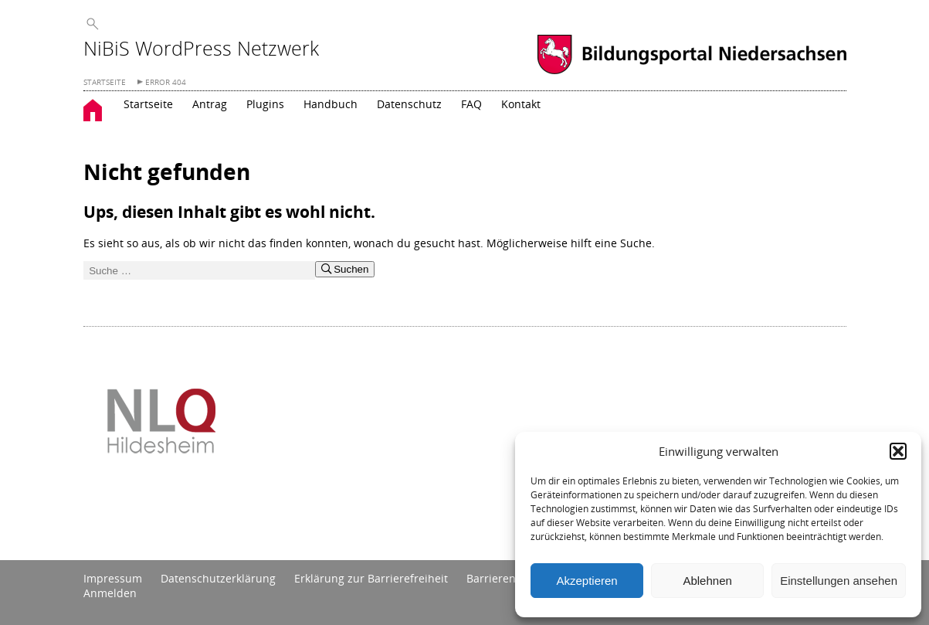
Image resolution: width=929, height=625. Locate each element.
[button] (898, 451)
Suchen (345, 269)
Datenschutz (409, 104)
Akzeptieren (586, 580)
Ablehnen (707, 580)
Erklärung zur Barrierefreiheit (371, 578)
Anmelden (110, 593)
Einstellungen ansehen (838, 580)
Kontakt (521, 104)
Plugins (265, 104)
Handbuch (330, 104)
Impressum (112, 578)
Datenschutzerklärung (218, 578)
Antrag (209, 104)
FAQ (471, 104)
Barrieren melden (512, 578)
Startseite (148, 104)
